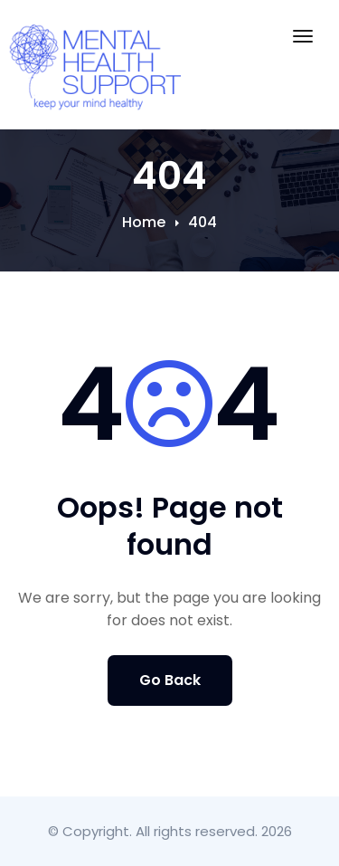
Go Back (170, 680)
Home (143, 222)
